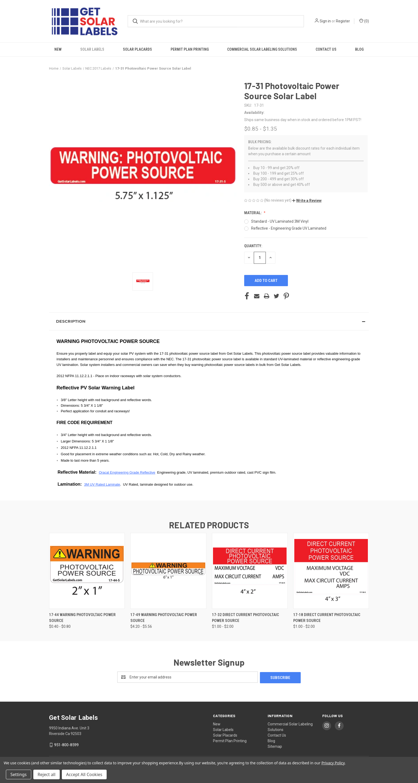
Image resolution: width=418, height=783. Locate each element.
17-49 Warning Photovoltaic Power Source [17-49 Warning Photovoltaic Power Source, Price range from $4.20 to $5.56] (163, 617)
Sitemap (275, 746)
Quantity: (253, 246)
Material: (253, 213)
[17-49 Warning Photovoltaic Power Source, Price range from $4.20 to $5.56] (168, 571)
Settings (18, 774)
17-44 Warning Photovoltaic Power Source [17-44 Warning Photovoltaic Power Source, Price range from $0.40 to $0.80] (82, 617)
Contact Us (326, 49)
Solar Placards (137, 49)
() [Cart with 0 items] (364, 20)
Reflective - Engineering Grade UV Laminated (288, 228)
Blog (359, 49)
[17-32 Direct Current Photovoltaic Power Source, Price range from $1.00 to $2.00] (250, 571)
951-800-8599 (66, 744)
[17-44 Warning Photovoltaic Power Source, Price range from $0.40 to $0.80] (87, 571)
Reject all (46, 774)
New (58, 49)
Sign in (325, 21)
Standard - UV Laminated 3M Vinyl (279, 221)
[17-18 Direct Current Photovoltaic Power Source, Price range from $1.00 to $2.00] (331, 571)
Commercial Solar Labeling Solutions (262, 49)
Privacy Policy (333, 762)
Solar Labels (92, 49)
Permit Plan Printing (190, 49)
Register (343, 21)
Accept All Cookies (84, 774)
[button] (306, 200)
